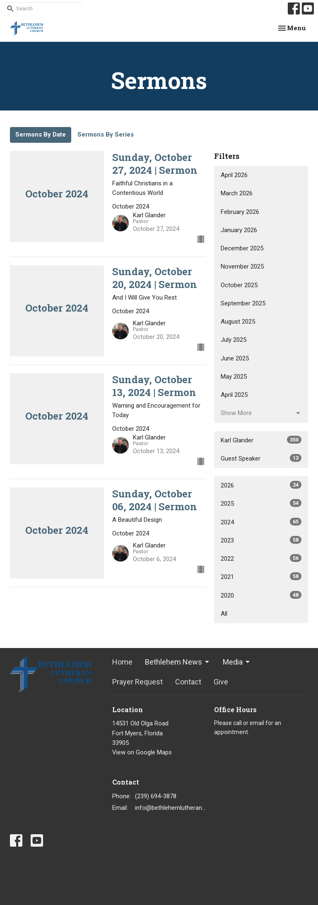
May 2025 (234, 376)
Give (221, 681)
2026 (261, 485)
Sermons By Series (105, 134)
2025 (261, 503)
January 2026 (239, 230)
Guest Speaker (261, 458)
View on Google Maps (142, 752)
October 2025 (239, 285)
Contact (188, 681)
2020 (261, 595)
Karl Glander (261, 440)
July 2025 (233, 339)
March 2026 (237, 193)
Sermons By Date (40, 134)
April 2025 (234, 394)
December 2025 (242, 248)
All (224, 613)
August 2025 (238, 321)
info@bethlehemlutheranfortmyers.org (170, 807)
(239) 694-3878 (155, 796)
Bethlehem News (177, 662)
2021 (261, 576)
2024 (261, 522)
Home (122, 662)
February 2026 (240, 212)
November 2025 (242, 266)
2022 (261, 558)
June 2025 (235, 358)
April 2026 (234, 175)
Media (237, 662)
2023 (261, 540)
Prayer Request (137, 681)
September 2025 (243, 303)
